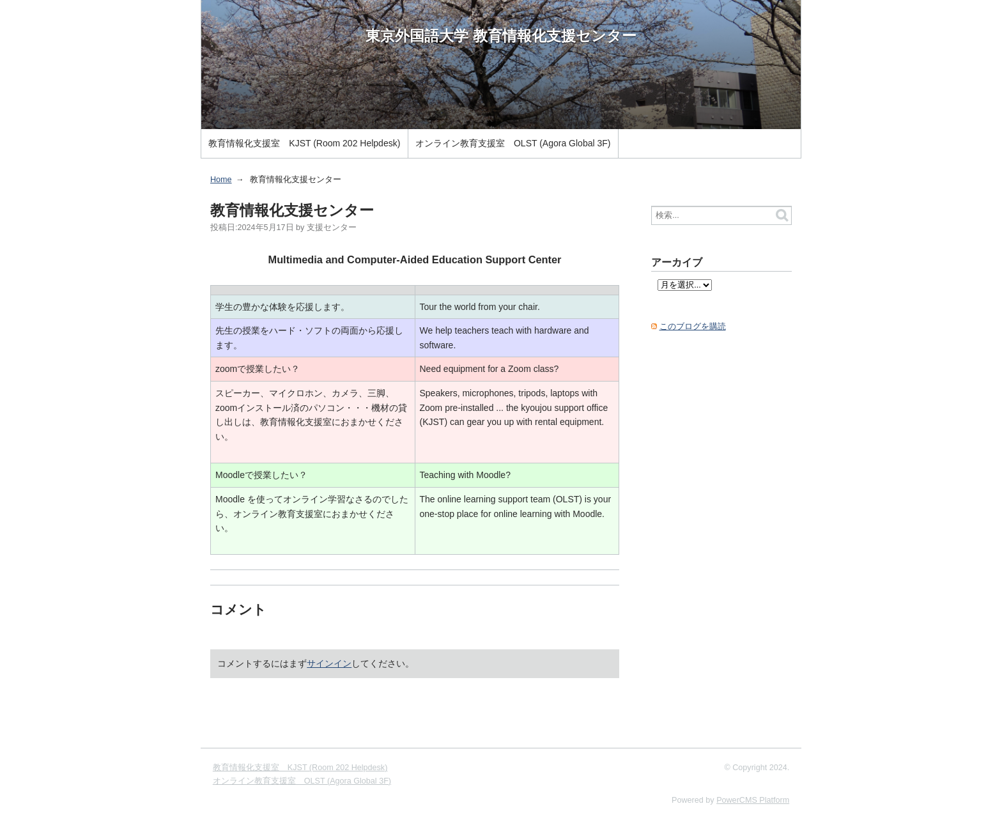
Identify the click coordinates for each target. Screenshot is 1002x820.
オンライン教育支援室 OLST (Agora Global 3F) (512, 143)
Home (221, 179)
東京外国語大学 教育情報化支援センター (501, 35)
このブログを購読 (692, 326)
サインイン (329, 663)
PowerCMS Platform (752, 800)
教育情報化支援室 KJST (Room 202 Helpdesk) (304, 143)
